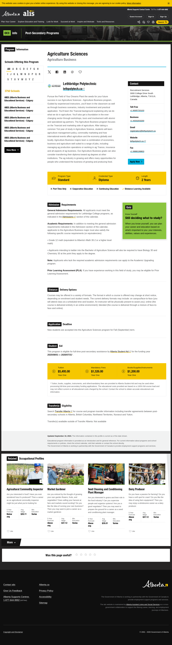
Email (72, 72)
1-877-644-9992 (162, 9)
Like (148, 22)
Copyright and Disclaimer (13, 632)
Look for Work (52, 22)
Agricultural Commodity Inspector (30, 492)
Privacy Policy (46, 590)
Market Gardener (59, 492)
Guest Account (136, 17)
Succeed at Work (68, 22)
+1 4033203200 (137, 121)
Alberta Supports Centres (16, 597)
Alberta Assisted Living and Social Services (143, 604)
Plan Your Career (8, 22)
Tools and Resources (105, 22)
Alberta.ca (44, 584)
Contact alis (9, 584)
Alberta (11, 13)
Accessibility (45, 597)
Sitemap (43, 603)
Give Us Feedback (12, 590)
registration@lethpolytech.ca (143, 131)
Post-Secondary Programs (42, 33)
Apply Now (135, 161)
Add (143, 22)
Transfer (63, 411)
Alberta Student (120, 351)
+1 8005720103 (137, 110)
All (8, 68)
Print (153, 22)
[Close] (168, 3)
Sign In (151, 17)
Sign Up (163, 17)
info (10, 33)
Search (161, 22)
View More (11, 150)
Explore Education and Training (31, 22)
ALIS (29, 13)
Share (138, 22)
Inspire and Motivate (85, 22)
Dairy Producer (132, 492)
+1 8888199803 (137, 151)
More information (134, 3)
